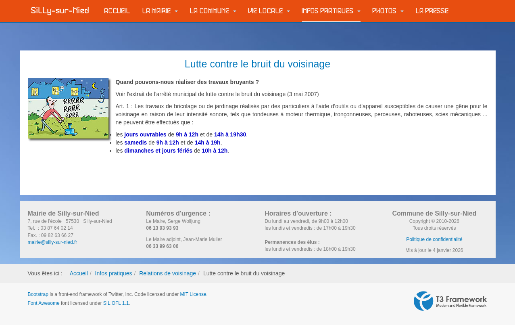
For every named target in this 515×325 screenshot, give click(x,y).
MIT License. (193, 294)
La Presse (432, 11)
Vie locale (269, 11)
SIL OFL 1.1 (116, 303)
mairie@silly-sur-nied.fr (52, 242)
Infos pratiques (331, 11)
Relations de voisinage (167, 273)
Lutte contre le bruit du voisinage (257, 63)
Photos (388, 11)
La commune (213, 11)
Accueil (117, 11)
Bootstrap (38, 294)
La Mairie (160, 11)
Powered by (450, 301)
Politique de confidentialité (434, 239)
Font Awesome (44, 303)
